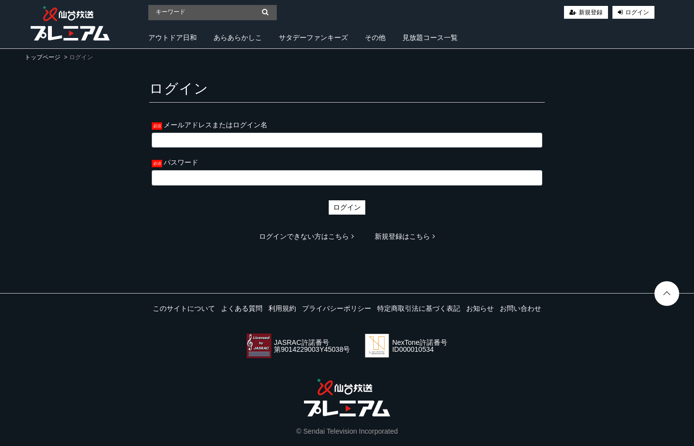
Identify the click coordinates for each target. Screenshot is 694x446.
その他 (375, 37)
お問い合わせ (520, 308)
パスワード (181, 162)
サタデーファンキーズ (313, 37)
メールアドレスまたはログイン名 (215, 125)
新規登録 (591, 12)
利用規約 (282, 308)
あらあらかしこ (238, 37)
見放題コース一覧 (430, 37)
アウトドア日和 (172, 37)
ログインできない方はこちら (306, 236)
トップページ (42, 57)
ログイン (637, 12)
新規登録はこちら (405, 236)
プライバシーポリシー (336, 308)
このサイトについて (184, 308)
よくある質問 (241, 308)
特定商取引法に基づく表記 (418, 308)
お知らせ (480, 308)
